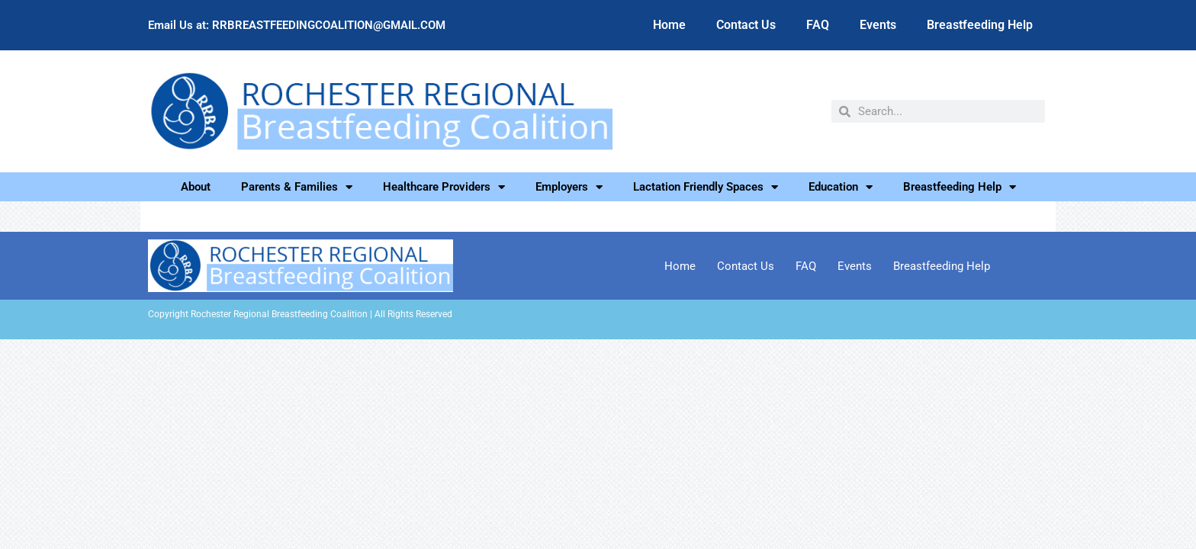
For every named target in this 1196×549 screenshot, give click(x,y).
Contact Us (746, 25)
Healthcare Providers (444, 186)
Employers (569, 186)
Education (841, 186)
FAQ (817, 25)
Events (878, 25)
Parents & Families (296, 186)
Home (669, 25)
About (196, 187)
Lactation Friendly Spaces (705, 186)
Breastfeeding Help (980, 25)
